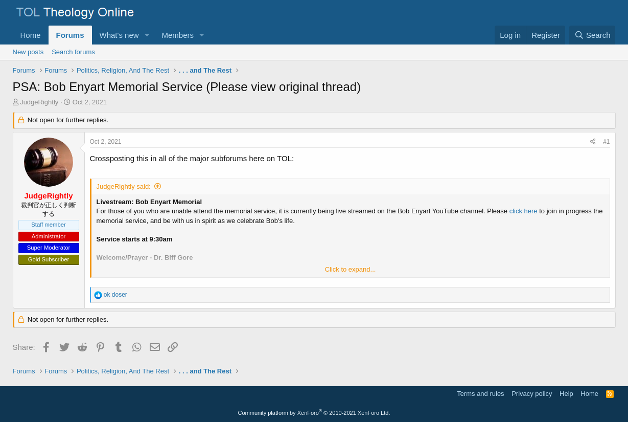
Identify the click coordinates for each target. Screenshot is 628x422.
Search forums (73, 52)
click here (523, 211)
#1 (606, 141)
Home (30, 35)
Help (566, 393)
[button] (146, 35)
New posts (28, 52)
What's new (119, 35)
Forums (70, 35)
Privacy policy (531, 393)
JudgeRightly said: (124, 186)
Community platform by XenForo (314, 413)
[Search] (592, 35)
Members (177, 35)
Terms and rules (480, 393)
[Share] (593, 142)
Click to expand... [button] (350, 269)
